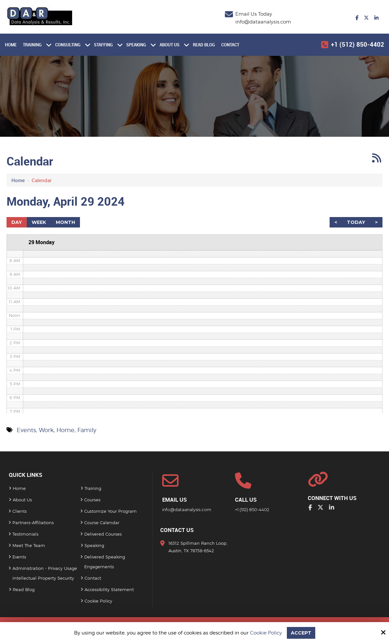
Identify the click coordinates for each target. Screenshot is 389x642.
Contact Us (177, 530)
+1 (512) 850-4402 (357, 44)
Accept (300, 633)
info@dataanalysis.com (263, 22)
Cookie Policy (266, 633)
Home (18, 180)
